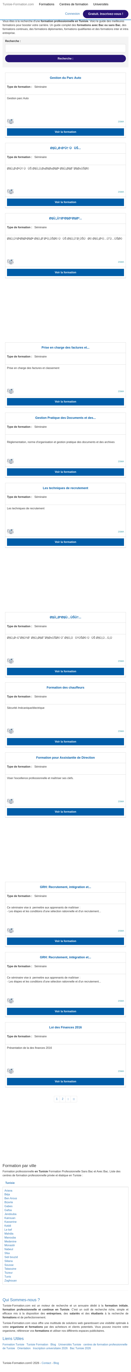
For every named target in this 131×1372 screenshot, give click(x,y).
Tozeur (8, 1272)
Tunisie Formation (37, 1344)
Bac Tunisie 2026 (80, 1348)
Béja (7, 1194)
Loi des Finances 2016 (65, 1027)
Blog (53, 1344)
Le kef (8, 1229)
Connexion (73, 13)
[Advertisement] (65, 312)
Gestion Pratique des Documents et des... (65, 418)
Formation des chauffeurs (65, 687)
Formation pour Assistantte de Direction (65, 757)
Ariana (8, 1190)
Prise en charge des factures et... (65, 347)
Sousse (8, 1265)
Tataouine (10, 1268)
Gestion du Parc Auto (65, 78)
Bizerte (8, 1202)
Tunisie (10, 1182)
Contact (46, 1363)
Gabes (8, 1206)
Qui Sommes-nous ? (21, 1299)
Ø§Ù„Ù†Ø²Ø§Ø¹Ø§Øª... (65, 218)
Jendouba (10, 1214)
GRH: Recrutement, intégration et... (65, 887)
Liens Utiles (13, 1338)
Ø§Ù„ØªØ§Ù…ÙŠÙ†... (65, 617)
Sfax (7, 1253)
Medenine (10, 1241)
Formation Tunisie (13, 1344)
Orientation (24, 1348)
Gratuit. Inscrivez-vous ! (105, 14)
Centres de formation (73, 4)
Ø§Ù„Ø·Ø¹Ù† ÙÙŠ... (65, 148)
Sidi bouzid (11, 1257)
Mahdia (8, 1233)
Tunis (7, 1276)
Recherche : (13, 41)
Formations (46, 4)
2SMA (121, 121)
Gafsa (8, 1210)
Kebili (7, 1225)
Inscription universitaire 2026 (50, 1348)
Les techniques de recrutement (65, 488)
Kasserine (10, 1221)
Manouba (10, 1237)
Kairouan (9, 1218)
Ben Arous (10, 1198)
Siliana (8, 1261)
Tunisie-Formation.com (18, 4)
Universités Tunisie (69, 1344)
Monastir (9, 1245)
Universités (100, 4)
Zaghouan (10, 1280)
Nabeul (8, 1249)
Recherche (65, 58)
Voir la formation (65, 131)
